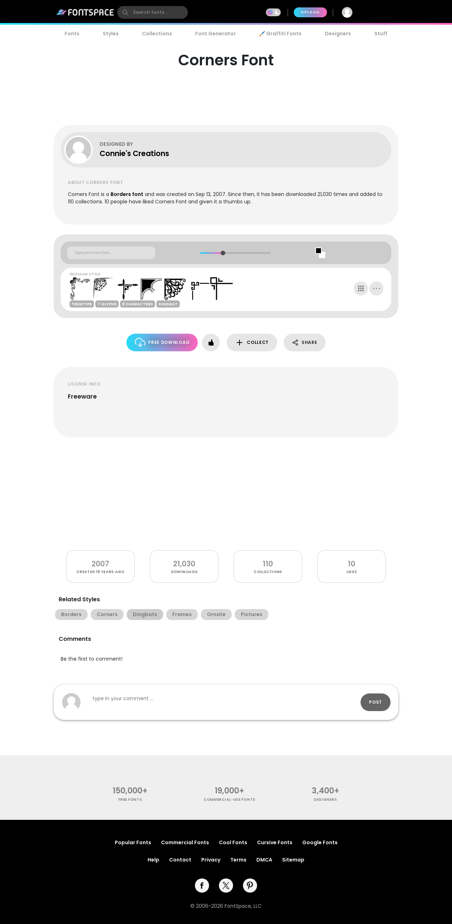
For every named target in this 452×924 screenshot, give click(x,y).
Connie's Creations (134, 153)
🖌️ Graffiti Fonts (280, 33)
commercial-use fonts (230, 799)
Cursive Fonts (274, 842)
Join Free (379, 12)
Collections (157, 33)
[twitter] (226, 885)
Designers (338, 33)
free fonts (130, 799)
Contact (180, 859)
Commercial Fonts (185, 842)
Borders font (127, 194)
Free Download (162, 342)
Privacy (210, 859)
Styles (111, 33)
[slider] (222, 253)
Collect (252, 342)
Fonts (72, 33)
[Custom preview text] (111, 252)
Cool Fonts (233, 842)
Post (375, 702)
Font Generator (215, 33)
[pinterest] (250, 885)
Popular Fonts (133, 842)
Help (153, 859)
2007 (100, 564)
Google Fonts (320, 842)
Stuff (380, 33)
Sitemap (293, 859)
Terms (238, 859)
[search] (152, 12)
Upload (310, 12)
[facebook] (202, 885)
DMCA (264, 859)
